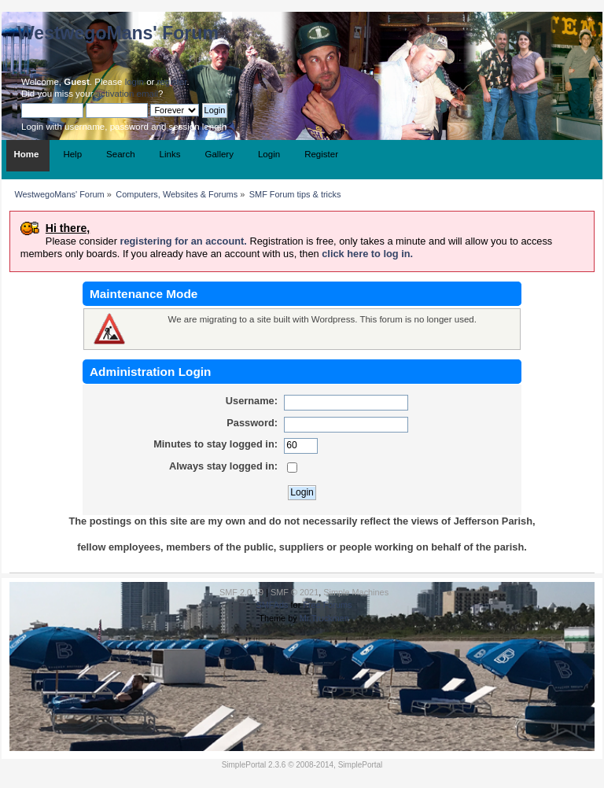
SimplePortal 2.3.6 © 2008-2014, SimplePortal (302, 764)
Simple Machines (356, 592)
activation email (127, 93)
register (172, 82)
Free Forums (327, 604)
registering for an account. (183, 241)
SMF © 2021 (295, 592)
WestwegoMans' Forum (118, 33)
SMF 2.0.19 (241, 592)
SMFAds (272, 604)
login (134, 82)
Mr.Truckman (324, 618)
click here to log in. (367, 254)
